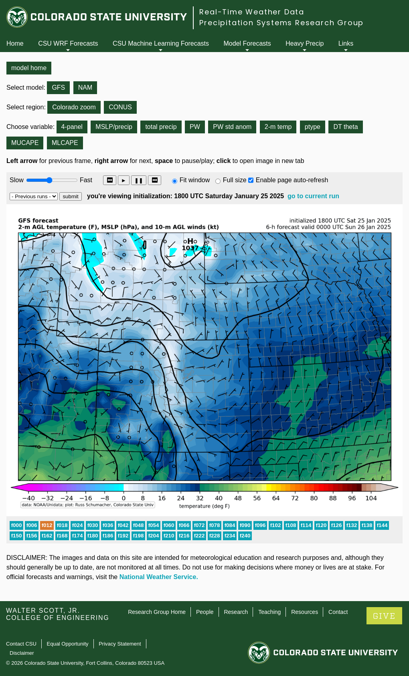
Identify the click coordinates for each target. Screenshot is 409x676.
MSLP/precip (113, 126)
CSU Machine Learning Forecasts (161, 43)
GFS (58, 87)
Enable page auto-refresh (292, 180)
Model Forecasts (247, 43)
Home (15, 43)
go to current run (313, 196)
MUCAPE (24, 142)
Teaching (269, 612)
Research (236, 612)
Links (345, 43)
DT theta (345, 126)
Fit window (195, 180)
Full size (235, 180)
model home (29, 67)
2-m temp (278, 126)
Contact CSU (21, 644)
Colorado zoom (74, 107)
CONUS (120, 107)
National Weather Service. (158, 576)
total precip (160, 126)
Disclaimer (22, 653)
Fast (85, 180)
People (205, 612)
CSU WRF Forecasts (68, 43)
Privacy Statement (120, 644)
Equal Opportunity (68, 644)
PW (195, 126)
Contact (338, 612)
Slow (17, 180)
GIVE (384, 616)
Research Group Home (157, 612)
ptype (312, 126)
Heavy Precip (304, 43)
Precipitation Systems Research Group (281, 23)
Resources (304, 612)
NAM (85, 87)
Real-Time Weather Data (251, 12)
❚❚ (138, 180)
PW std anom (232, 126)
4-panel (72, 126)
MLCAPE (65, 142)
